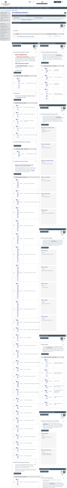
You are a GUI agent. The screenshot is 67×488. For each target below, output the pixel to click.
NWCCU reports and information (23, 67)
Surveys (2, 18)
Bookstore (3, 35)
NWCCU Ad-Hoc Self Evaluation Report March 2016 (24, 161)
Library (2, 36)
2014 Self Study (45, 258)
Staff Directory (3, 30)
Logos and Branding (4, 16)
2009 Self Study (45, 201)
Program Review (18, 271)
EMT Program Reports (43, 220)
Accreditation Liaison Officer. (21, 109)
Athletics (2, 33)
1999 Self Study (45, 241)
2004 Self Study (45, 307)
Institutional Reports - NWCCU (17, 54)
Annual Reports (19, 269)
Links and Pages (3, 13)
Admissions (7, 8)
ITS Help (13, 8)
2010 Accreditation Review (46, 405)
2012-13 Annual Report (46, 168)
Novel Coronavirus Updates (4, 27)
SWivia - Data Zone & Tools (4, 21)
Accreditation (58, 66)
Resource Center (39, 8)
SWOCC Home (3, 24)
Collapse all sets (62, 27)
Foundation (47, 8)
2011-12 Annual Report (46, 184)
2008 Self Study (45, 481)
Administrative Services (28, 8)
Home (2, 8)
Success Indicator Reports (19, 274)
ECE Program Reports (43, 96)
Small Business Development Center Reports (47, 367)
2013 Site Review (45, 388)
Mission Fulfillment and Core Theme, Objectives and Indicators (25, 268)
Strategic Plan (17, 272)
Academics (18, 8)
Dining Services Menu (5, 38)
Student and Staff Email (5, 29)
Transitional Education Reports (45, 424)
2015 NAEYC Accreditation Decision (48, 118)
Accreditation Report (38, 17)
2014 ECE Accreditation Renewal (47, 151)
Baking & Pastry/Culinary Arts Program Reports (48, 54)
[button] (17, 57)
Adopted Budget (4, 32)
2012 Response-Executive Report (47, 464)
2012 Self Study (45, 274)
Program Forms (4, 39)
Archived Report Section (16, 22)
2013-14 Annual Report (46, 135)
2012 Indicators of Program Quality (48, 448)
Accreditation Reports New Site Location (19, 15)
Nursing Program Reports (44, 326)
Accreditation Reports (14, 10)
